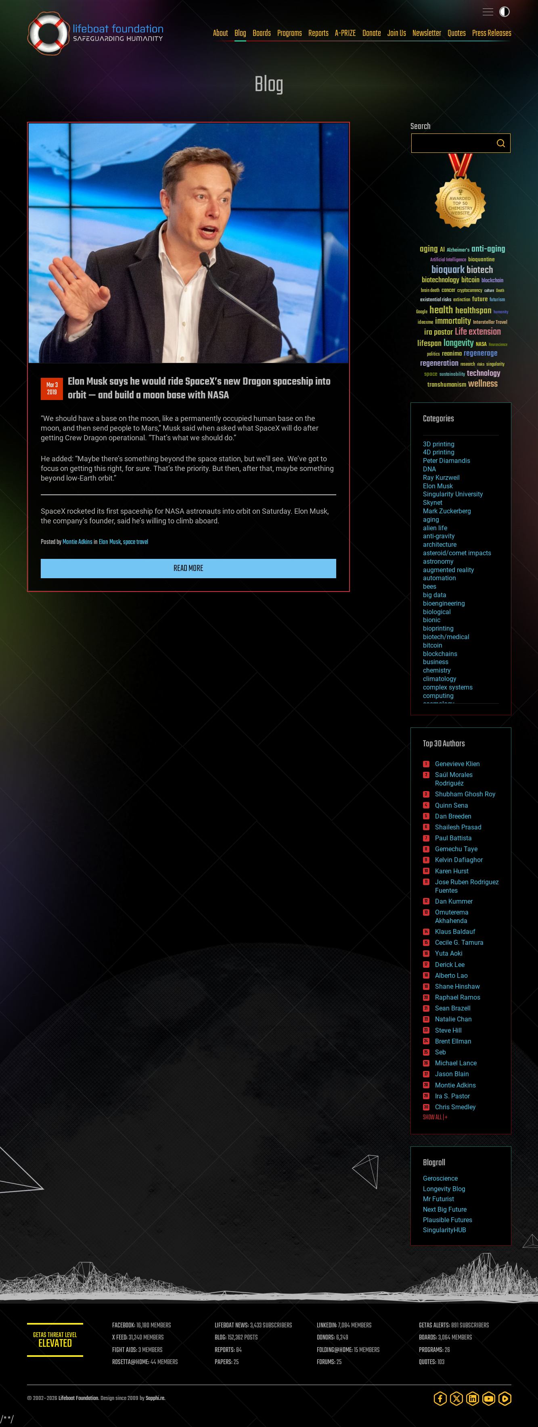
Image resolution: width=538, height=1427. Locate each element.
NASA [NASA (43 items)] (481, 345)
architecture (439, 544)
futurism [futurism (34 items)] (497, 300)
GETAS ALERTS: (434, 1326)
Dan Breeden (453, 816)
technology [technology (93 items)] (483, 374)
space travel (135, 542)
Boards (262, 33)
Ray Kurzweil (441, 477)
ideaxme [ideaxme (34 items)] (425, 323)
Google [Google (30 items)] (421, 312)
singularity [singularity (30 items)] (495, 364)
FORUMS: (326, 1362)
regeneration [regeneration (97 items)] (439, 363)
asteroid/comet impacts (457, 553)
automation (439, 578)
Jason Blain (452, 1074)
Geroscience (440, 1178)
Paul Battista (453, 838)
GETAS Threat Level (55, 1341)
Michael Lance (456, 1063)
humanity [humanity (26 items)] (501, 312)
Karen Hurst (452, 871)
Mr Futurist (438, 1199)
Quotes (457, 33)
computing (438, 696)
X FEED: (120, 1338)
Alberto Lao (451, 975)
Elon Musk (110, 542)
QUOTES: (427, 1362)
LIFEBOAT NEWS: (232, 1326)
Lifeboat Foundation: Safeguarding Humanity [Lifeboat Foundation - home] (95, 33)
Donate (371, 33)
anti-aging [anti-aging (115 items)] (488, 249)
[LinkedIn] (472, 1399)
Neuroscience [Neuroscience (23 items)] (498, 345)
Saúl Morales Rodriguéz (454, 779)
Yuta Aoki (449, 953)
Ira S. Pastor (452, 1096)
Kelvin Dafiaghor (459, 860)
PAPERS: (223, 1362)
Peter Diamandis (446, 461)
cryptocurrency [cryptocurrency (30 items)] (469, 291)
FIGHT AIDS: (125, 1350)
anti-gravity (439, 536)
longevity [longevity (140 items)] (459, 343)
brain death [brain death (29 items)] (430, 291)
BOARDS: (428, 1338)
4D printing (438, 452)
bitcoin (432, 645)
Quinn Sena (451, 805)
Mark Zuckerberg (447, 511)
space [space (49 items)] (431, 374)
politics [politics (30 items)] (433, 354)
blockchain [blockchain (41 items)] (492, 281)
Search (501, 143)
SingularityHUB (444, 1230)
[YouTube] (488, 1399)
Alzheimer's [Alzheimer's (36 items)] (458, 251)
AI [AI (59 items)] (442, 250)
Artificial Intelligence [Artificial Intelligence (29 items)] (448, 260)
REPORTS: (225, 1350)
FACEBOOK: (124, 1326)
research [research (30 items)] (468, 364)
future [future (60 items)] (480, 299)
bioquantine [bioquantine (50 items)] (481, 259)
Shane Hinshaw (457, 986)
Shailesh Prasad (458, 827)
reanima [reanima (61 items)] (452, 354)
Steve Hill (448, 1030)
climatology (439, 679)
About (220, 33)
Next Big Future (445, 1209)
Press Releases (491, 33)
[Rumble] (504, 1399)
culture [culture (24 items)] (489, 291)
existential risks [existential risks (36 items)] (435, 300)
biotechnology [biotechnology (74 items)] (440, 280)
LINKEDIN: (327, 1326)
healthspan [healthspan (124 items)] (473, 311)
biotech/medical (446, 637)
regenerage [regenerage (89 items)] (481, 353)
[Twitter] (456, 1399)
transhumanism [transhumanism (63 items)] (446, 385)
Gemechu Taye (456, 849)
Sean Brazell (453, 1008)
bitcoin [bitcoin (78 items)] (470, 280)
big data (434, 595)
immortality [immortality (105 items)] (453, 321)
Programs (289, 33)
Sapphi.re (155, 1398)
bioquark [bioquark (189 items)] (448, 270)
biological (437, 612)
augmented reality (448, 570)
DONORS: (326, 1338)
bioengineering (444, 603)
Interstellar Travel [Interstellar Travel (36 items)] (490, 323)
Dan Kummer (454, 901)
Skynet (432, 502)
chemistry (437, 670)
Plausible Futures (447, 1220)
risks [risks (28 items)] (480, 364)
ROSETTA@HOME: (131, 1362)
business (435, 662)
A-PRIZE (345, 33)
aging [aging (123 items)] (429, 249)
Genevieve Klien (457, 764)
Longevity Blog (444, 1189)
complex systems (448, 687)
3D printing (438, 444)
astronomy (438, 561)
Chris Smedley (455, 1107)
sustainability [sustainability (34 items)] (452, 375)
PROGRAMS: (431, 1350)
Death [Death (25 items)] (500, 291)
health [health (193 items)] (441, 311)
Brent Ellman (453, 1041)
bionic (431, 620)
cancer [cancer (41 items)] (448, 290)
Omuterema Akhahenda (452, 916)
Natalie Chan (453, 1019)
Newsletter (426, 33)
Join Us (396, 33)
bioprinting (438, 628)
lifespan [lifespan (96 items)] (429, 343)
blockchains (440, 654)
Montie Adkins (77, 542)
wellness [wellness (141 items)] (483, 384)
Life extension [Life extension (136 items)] (478, 332)
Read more (188, 568)
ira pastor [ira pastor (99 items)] (438, 332)
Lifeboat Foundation (78, 1398)
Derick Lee (450, 965)
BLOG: (220, 1338)
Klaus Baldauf (455, 931)
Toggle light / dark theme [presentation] (504, 11)
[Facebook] (440, 1399)
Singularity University (453, 494)
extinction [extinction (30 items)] (461, 300)
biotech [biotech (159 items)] (480, 270)
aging (431, 519)
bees (429, 586)
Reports (318, 33)
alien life (435, 528)
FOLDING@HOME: (335, 1350)
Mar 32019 (51, 389)
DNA (429, 469)
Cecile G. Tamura (459, 942)
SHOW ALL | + (435, 1117)
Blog (240, 33)
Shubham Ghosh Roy (465, 794)
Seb (440, 1052)
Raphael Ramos (457, 997)
